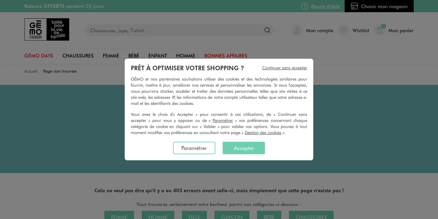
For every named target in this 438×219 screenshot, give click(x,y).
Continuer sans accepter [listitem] (284, 68)
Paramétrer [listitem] (194, 147)
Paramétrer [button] (223, 120)
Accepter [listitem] (244, 147)
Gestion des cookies (263, 132)
